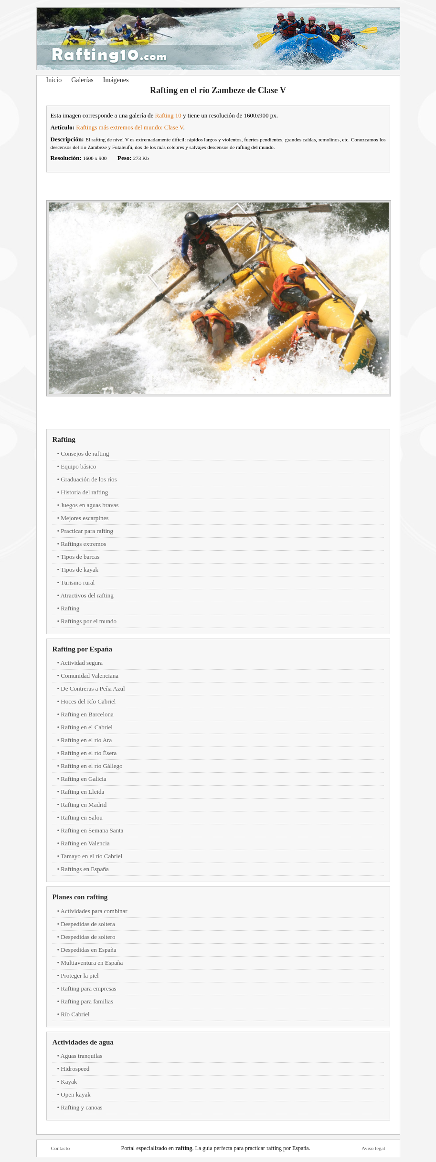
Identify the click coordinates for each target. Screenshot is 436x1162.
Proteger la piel (79, 975)
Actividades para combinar (94, 911)
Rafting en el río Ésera (89, 753)
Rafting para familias (87, 1001)
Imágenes (116, 80)
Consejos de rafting (85, 453)
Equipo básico (78, 466)
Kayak (69, 1081)
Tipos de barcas (80, 556)
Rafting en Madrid (83, 804)
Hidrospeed (75, 1068)
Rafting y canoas (81, 1107)
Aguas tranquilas (82, 1055)
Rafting (64, 439)
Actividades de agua (83, 1042)
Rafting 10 (168, 115)
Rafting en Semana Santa (92, 830)
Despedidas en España (88, 949)
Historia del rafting (84, 492)
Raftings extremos (83, 543)
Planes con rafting (80, 897)
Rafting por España (83, 649)
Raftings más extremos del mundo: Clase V (129, 127)
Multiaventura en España (92, 962)
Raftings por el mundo (89, 621)
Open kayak (75, 1094)
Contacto (60, 1148)
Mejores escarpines (84, 518)
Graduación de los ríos (89, 479)
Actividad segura (82, 662)
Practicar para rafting (87, 530)
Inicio (54, 80)
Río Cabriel (75, 1014)
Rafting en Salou (81, 817)
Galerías (82, 80)
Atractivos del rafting (87, 595)
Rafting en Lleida (82, 791)
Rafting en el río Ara (86, 740)
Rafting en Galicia (83, 778)
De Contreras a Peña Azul (93, 688)
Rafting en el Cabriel (87, 727)
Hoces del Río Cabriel (88, 701)
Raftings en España (84, 869)
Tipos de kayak (79, 569)
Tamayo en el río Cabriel (91, 856)
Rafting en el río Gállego (91, 765)
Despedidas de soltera (88, 923)
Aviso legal (373, 1148)
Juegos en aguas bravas (89, 505)
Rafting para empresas (88, 988)
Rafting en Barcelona (87, 714)
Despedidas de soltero (88, 936)
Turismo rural (78, 582)
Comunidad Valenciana (89, 675)
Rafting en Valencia (85, 843)
